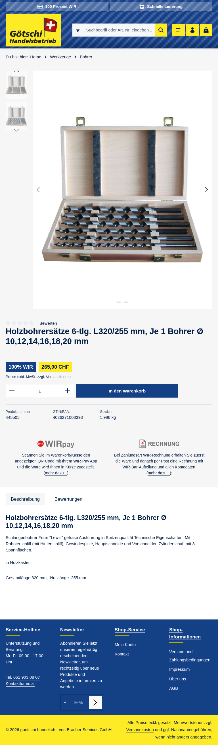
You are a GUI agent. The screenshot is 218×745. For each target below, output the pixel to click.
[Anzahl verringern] (12, 391)
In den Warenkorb (127, 391)
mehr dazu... (56, 473)
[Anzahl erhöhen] (68, 391)
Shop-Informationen (185, 633)
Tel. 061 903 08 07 (23, 677)
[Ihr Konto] (191, 30)
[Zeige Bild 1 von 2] (118, 302)
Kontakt (122, 654)
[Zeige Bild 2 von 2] (126, 302)
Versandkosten (140, 730)
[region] (109, 190)
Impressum (179, 669)
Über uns (177, 679)
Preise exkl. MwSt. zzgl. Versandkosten (38, 377)
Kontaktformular (20, 684)
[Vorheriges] (39, 190)
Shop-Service (130, 630)
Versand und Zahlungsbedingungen (189, 656)
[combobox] (117, 30)
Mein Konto (125, 645)
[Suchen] (159, 30)
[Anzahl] (40, 391)
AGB (173, 688)
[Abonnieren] (95, 702)
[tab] (25, 499)
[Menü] (177, 30)
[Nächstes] (206, 190)
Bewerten (48, 323)
